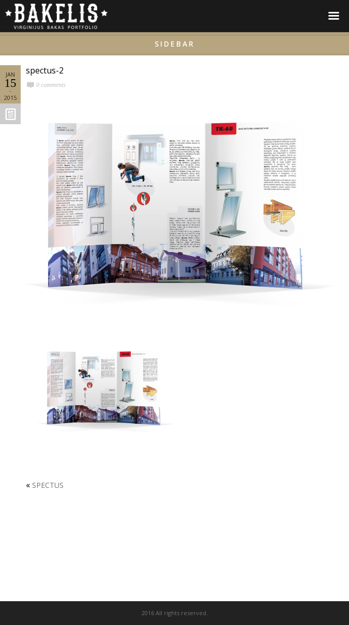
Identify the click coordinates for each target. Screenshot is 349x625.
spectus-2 (45, 70)
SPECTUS (48, 485)
